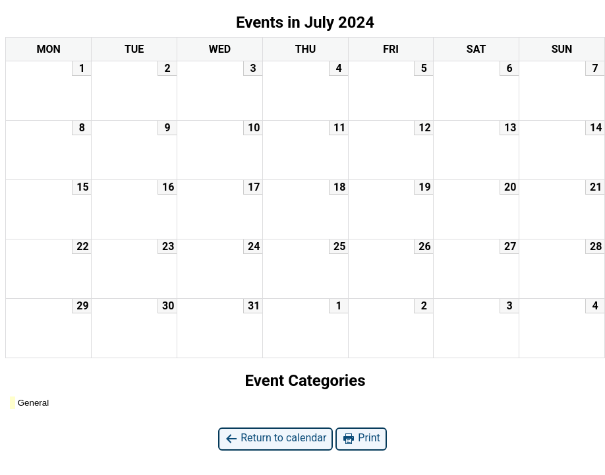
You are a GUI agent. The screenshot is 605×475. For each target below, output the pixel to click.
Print (361, 438)
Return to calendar (275, 438)
